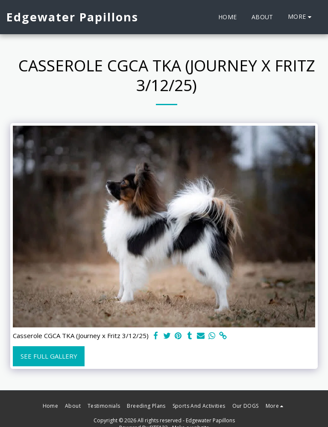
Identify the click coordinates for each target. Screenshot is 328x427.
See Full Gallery (48, 356)
